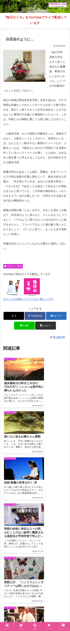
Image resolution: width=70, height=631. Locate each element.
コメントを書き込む (35, 552)
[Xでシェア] (14, 316)
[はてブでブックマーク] (56, 316)
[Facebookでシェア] (35, 316)
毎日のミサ (52, 610)
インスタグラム (18, 610)
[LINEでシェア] (24, 326)
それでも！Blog (13, 266)
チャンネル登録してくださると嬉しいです (28, 299)
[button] (45, 326)
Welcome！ (18, 604)
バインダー (35, 615)
